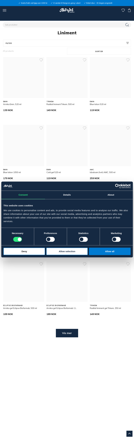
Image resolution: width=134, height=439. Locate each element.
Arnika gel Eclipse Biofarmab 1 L (61, 308)
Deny (24, 251)
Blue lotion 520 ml (98, 104)
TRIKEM (50, 101)
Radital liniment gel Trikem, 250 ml (105, 308)
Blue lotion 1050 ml (12, 172)
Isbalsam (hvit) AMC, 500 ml (102, 172)
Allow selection (67, 251)
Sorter (99, 51)
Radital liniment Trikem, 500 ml (60, 104)
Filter (9, 43)
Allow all (109, 251)
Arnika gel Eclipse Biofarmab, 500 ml (20, 308)
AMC (92, 170)
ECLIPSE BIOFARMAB (13, 305)
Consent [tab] (23, 194)
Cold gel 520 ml (53, 172)
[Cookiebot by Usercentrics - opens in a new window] (117, 186)
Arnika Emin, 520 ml (12, 104)
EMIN (5, 101)
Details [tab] (67, 194)
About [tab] (111, 194)
